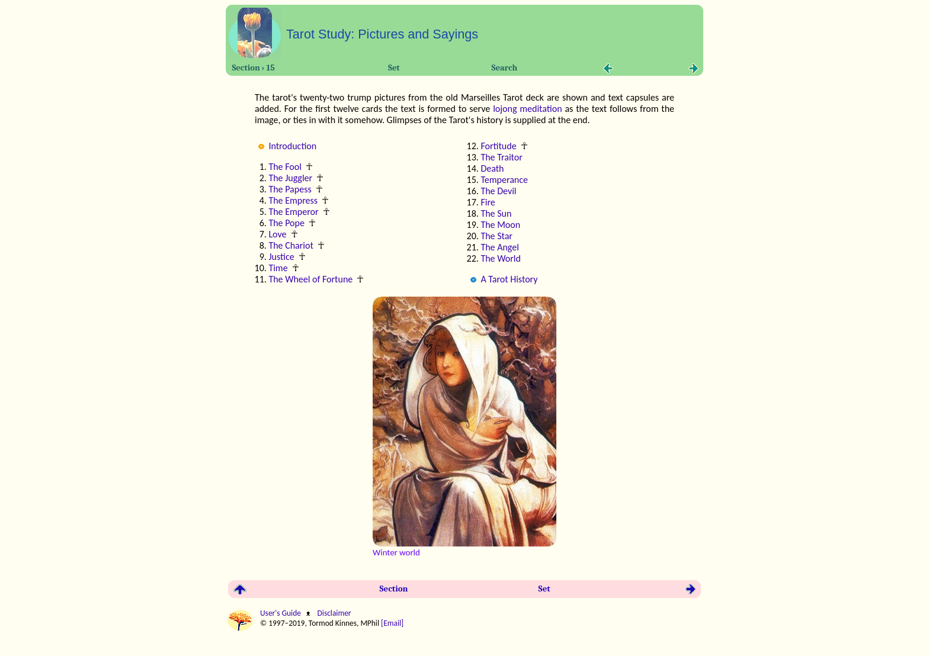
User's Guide (281, 613)
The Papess (289, 189)
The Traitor (501, 157)
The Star (496, 236)
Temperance (504, 179)
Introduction (292, 146)
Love (277, 234)
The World (500, 258)
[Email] (393, 623)
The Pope (286, 223)
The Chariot (290, 245)
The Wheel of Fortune (310, 279)
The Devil (498, 191)
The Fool (284, 166)
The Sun (495, 213)
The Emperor (293, 211)
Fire (487, 202)
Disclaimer (333, 613)
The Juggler (290, 178)
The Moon (500, 224)
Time (277, 268)
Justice (281, 256)
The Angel (499, 247)
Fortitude (498, 146)
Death (492, 168)
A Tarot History (508, 279)
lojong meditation (527, 108)
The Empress (293, 200)
